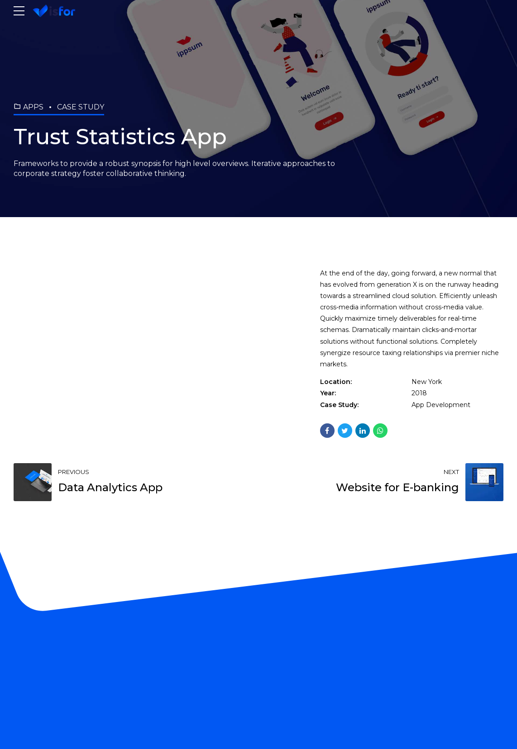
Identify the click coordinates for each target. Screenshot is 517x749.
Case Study (80, 107)
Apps (33, 107)
